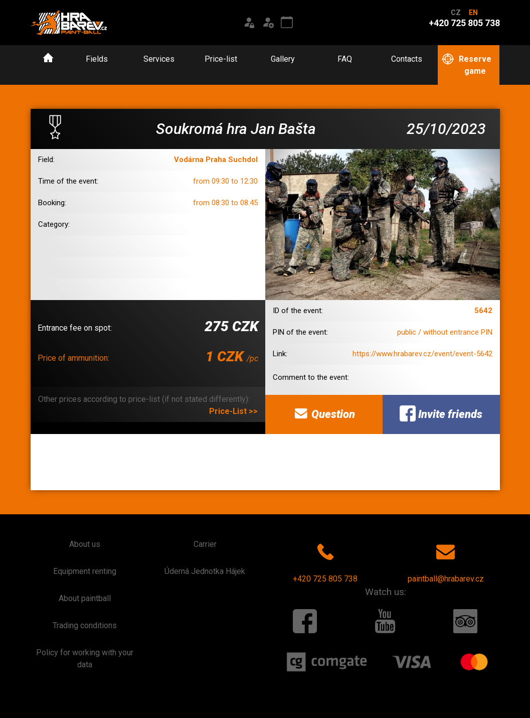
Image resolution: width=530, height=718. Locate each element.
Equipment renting (84, 571)
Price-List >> (233, 411)
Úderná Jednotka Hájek (204, 571)
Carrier (205, 544)
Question (324, 413)
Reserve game (466, 64)
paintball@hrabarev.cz (446, 561)
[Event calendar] (287, 23)
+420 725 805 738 (325, 561)
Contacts (406, 59)
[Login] (249, 23)
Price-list (221, 59)
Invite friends (441, 413)
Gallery (283, 59)
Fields (97, 59)
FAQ (344, 59)
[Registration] (268, 23)
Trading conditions (85, 625)
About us (84, 544)
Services (158, 59)
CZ (456, 13)
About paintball (85, 598)
